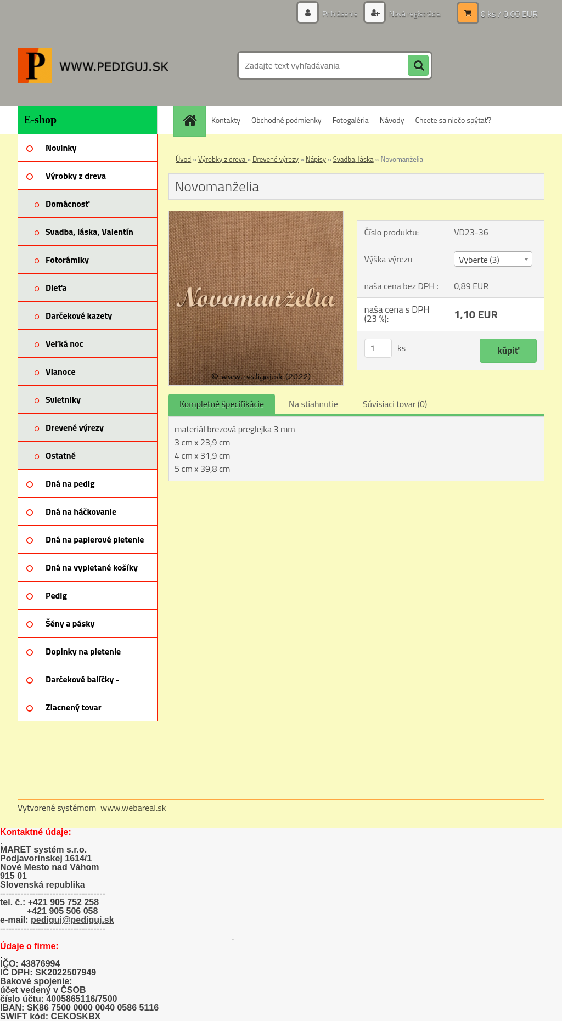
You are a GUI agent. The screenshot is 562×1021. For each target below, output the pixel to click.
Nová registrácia (414, 13)
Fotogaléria (351, 120)
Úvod (183, 159)
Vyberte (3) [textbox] (479, 259)
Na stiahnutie (313, 403)
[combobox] (493, 259)
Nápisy (316, 159)
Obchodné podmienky (286, 120)
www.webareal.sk (133, 807)
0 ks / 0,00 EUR (509, 13)
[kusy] (378, 348)
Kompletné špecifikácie (221, 403)
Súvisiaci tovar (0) (395, 403)
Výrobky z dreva (222, 159)
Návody (392, 120)
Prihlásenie (340, 13)
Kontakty (225, 120)
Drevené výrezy (275, 159)
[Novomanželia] (256, 215)
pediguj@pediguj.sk (72, 919)
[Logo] (93, 65)
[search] (418, 65)
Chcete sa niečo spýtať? (453, 120)
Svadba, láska (353, 159)
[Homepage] (193, 120)
